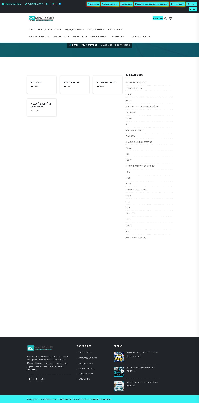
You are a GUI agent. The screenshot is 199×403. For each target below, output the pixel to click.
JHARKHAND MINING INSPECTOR (139, 142)
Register (191, 4)
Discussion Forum (110, 4)
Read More (32, 369)
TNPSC (128, 225)
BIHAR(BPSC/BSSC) (134, 88)
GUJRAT (129, 118)
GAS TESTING (78, 37)
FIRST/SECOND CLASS (48, 30)
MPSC (128, 178)
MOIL (128, 172)
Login (193, 9)
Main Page (158, 18)
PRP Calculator (177, 4)
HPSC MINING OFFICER (135, 130)
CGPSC (129, 94)
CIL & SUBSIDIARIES (38, 37)
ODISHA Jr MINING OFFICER (137, 190)
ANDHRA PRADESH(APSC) (136, 82)
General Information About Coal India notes (141, 369)
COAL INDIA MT (60, 37)
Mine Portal (66, 399)
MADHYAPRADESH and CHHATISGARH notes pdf (142, 384)
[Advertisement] (86, 66)
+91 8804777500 (34, 4)
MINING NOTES (97, 37)
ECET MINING (131, 112)
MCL (127, 154)
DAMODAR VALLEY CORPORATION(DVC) (143, 106)
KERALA (128, 148)
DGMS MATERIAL (117, 37)
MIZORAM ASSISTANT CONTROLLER (140, 166)
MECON (129, 160)
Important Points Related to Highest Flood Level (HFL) (143, 354)
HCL (127, 124)
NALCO (128, 100)
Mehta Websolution (102, 399)
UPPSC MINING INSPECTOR (137, 237)
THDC (128, 219)
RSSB (128, 201)
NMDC (128, 184)
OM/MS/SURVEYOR (73, 30)
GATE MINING (114, 30)
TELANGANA (130, 136)
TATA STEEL (130, 213)
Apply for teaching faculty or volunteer (151, 4)
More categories (140, 37)
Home (32, 30)
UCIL (127, 231)
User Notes (126, 4)
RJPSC (128, 196)
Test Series (93, 4)
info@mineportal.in (11, 4)
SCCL (128, 207)
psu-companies (89, 45)
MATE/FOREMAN (95, 30)
